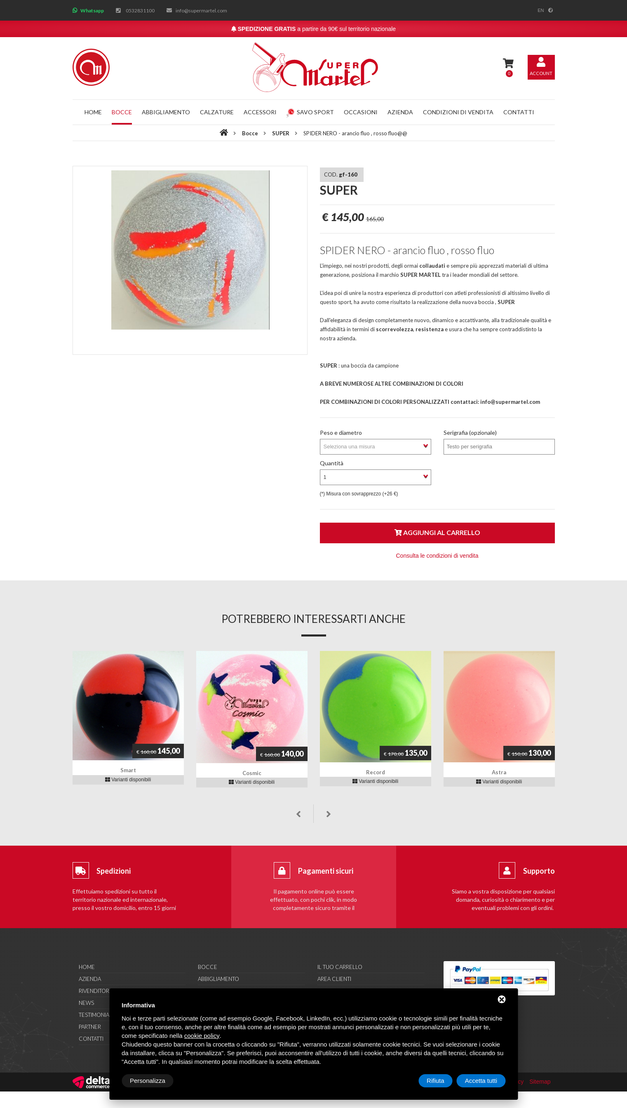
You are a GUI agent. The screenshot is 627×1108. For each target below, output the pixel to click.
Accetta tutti (481, 1080)
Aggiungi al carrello (437, 532)
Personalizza (147, 1080)
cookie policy (202, 1035)
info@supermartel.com (201, 10)
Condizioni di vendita (458, 112)
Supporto (539, 870)
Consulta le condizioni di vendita (437, 555)
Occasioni (361, 112)
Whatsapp (92, 10)
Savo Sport (310, 112)
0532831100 (140, 10)
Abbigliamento (166, 112)
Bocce (122, 112)
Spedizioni (113, 870)
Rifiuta (435, 1080)
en (541, 10)
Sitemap (539, 1081)
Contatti (518, 112)
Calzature (217, 112)
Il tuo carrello (339, 967)
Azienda (400, 112)
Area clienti (334, 979)
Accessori (260, 112)
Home (93, 112)
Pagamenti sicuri (325, 870)
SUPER (281, 133)
